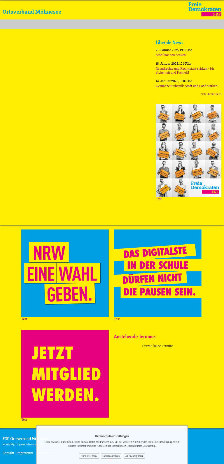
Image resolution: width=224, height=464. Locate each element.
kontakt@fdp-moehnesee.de (22, 444)
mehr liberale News (211, 93)
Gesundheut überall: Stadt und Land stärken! (187, 86)
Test (188, 197)
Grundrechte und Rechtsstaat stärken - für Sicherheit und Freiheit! (185, 70)
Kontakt (8, 453)
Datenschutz (148, 445)
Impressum (24, 453)
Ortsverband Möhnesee (32, 11)
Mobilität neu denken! (171, 55)
